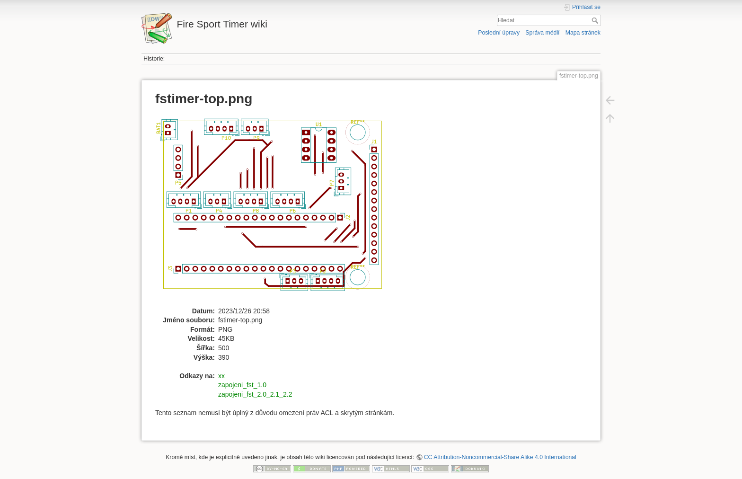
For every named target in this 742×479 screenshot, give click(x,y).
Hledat (596, 20)
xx (221, 376)
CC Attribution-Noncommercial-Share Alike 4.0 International (500, 457)
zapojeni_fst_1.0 (242, 385)
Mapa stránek (583, 32)
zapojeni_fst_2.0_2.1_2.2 (255, 394)
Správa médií (542, 32)
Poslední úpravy (499, 32)
